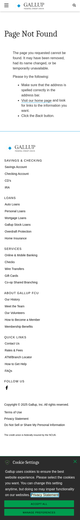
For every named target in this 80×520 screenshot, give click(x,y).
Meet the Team (14, 306)
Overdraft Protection (18, 231)
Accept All (39, 504)
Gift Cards (11, 275)
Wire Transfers (14, 269)
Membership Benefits (19, 326)
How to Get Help (16, 364)
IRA (7, 187)
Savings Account (16, 167)
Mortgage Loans (15, 217)
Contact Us (12, 343)
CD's (8, 180)
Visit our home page (36, 100)
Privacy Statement (16, 418)
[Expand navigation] (6, 5)
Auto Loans (12, 204)
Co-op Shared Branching (21, 282)
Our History (12, 299)
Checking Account (17, 173)
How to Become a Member (22, 319)
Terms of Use (13, 412)
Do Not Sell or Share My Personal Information (34, 425)
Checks (10, 262)
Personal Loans (15, 211)
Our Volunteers (15, 313)
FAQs (8, 370)
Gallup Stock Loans (18, 224)
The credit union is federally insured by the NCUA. (30, 435)
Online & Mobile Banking (21, 255)
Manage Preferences (39, 512)
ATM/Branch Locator (18, 357)
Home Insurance (16, 238)
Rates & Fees (14, 350)
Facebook (7, 387)
